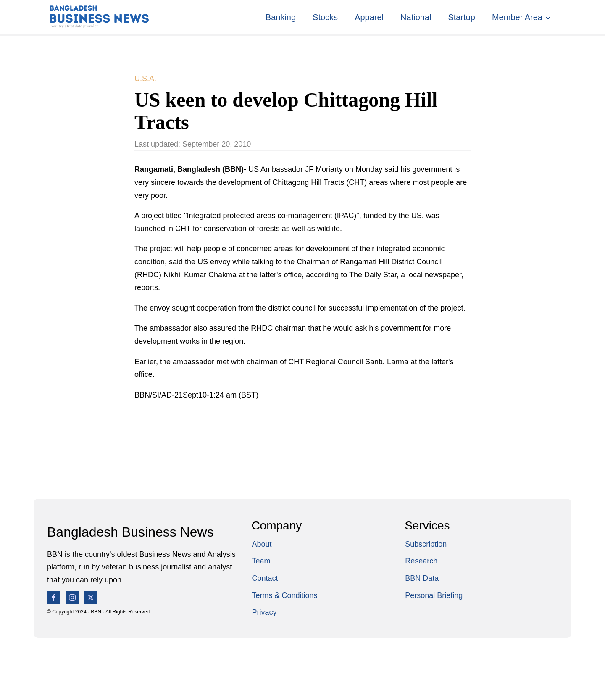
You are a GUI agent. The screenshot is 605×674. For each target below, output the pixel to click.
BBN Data (422, 578)
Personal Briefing (434, 595)
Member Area (517, 17)
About (261, 544)
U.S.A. (145, 78)
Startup (461, 17)
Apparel (369, 17)
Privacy (264, 612)
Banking (281, 17)
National (415, 17)
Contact (265, 578)
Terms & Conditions (284, 595)
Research (421, 561)
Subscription (426, 544)
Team (261, 561)
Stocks (325, 17)
